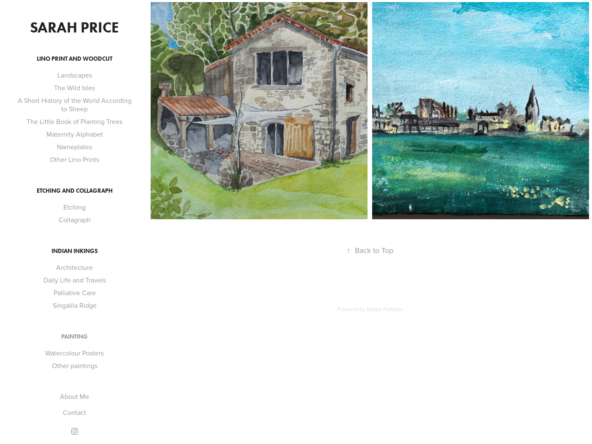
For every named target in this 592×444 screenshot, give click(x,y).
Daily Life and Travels (74, 280)
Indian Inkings (74, 251)
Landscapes (74, 75)
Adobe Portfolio (384, 309)
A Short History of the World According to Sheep (75, 104)
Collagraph (75, 219)
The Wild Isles (74, 87)
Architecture (74, 267)
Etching (74, 207)
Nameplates (74, 146)
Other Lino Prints (74, 159)
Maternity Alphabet (74, 134)
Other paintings (74, 365)
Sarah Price (74, 27)
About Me (74, 396)
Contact (74, 412)
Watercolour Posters (74, 353)
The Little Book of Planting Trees (74, 121)
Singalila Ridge (75, 305)
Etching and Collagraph (75, 190)
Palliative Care (75, 292)
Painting (74, 336)
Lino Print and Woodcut (74, 58)
